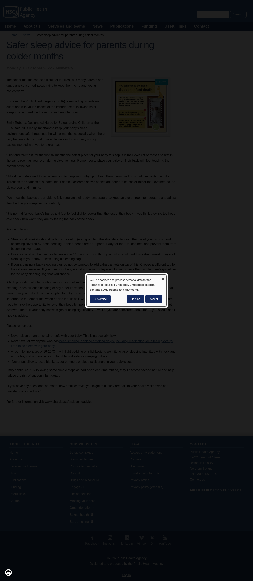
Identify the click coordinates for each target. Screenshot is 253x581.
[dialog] (126, 290)
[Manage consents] (8, 572)
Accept (153, 299)
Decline (135, 299)
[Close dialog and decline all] (163, 277)
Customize (100, 299)
